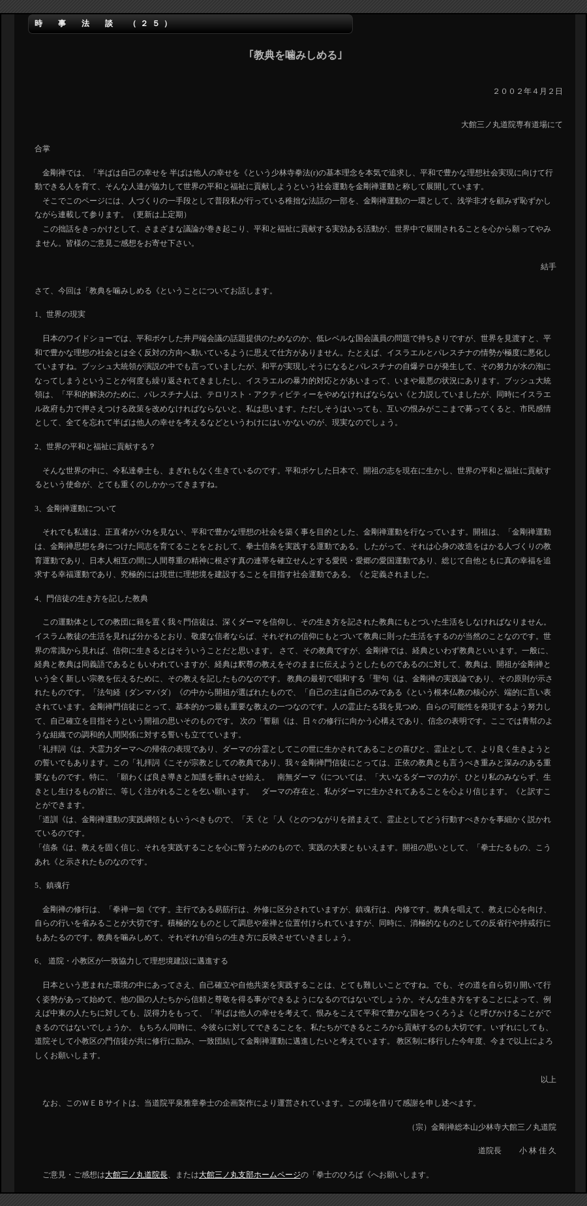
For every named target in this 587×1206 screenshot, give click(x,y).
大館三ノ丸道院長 (136, 1174)
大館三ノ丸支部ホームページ (250, 1174)
